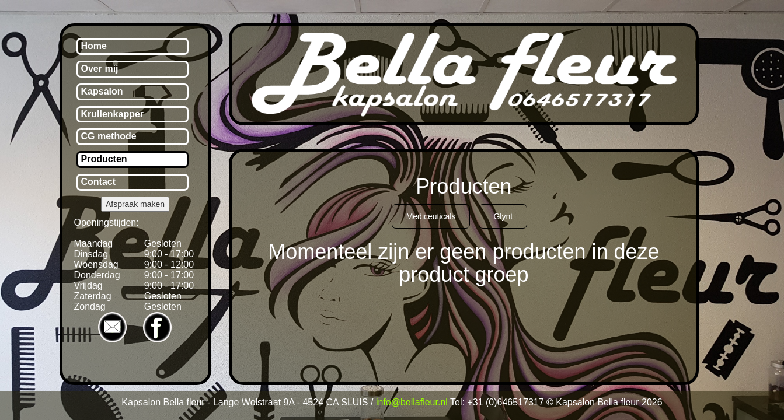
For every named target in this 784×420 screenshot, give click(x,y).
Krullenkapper (112, 114)
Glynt (503, 216)
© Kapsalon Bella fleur (594, 402)
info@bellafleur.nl (412, 402)
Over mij (100, 69)
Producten (104, 159)
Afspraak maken (135, 204)
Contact (98, 182)
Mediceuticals (431, 216)
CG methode (109, 136)
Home (94, 46)
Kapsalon (102, 91)
